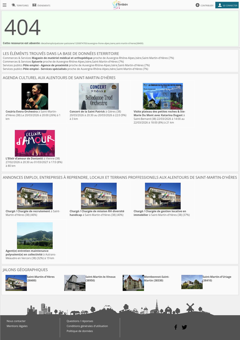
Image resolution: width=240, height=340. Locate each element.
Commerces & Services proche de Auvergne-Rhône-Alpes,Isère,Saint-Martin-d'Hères (86, 58)
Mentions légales (17, 326)
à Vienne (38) (33, 158)
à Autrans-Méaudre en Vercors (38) (31, 254)
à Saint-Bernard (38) (159, 115)
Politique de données (80, 331)
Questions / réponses (80, 321)
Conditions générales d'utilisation (87, 326)
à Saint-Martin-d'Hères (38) (97, 213)
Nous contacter (16, 321)
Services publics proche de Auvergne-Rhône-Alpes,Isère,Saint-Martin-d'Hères (73, 65)
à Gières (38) (95, 111)
